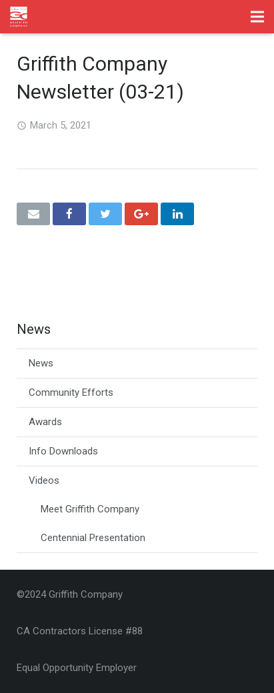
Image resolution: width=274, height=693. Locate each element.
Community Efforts (71, 392)
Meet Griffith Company (90, 509)
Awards (45, 422)
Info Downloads (63, 451)
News (41, 363)
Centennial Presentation (93, 538)
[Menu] (257, 16)
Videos (44, 480)
